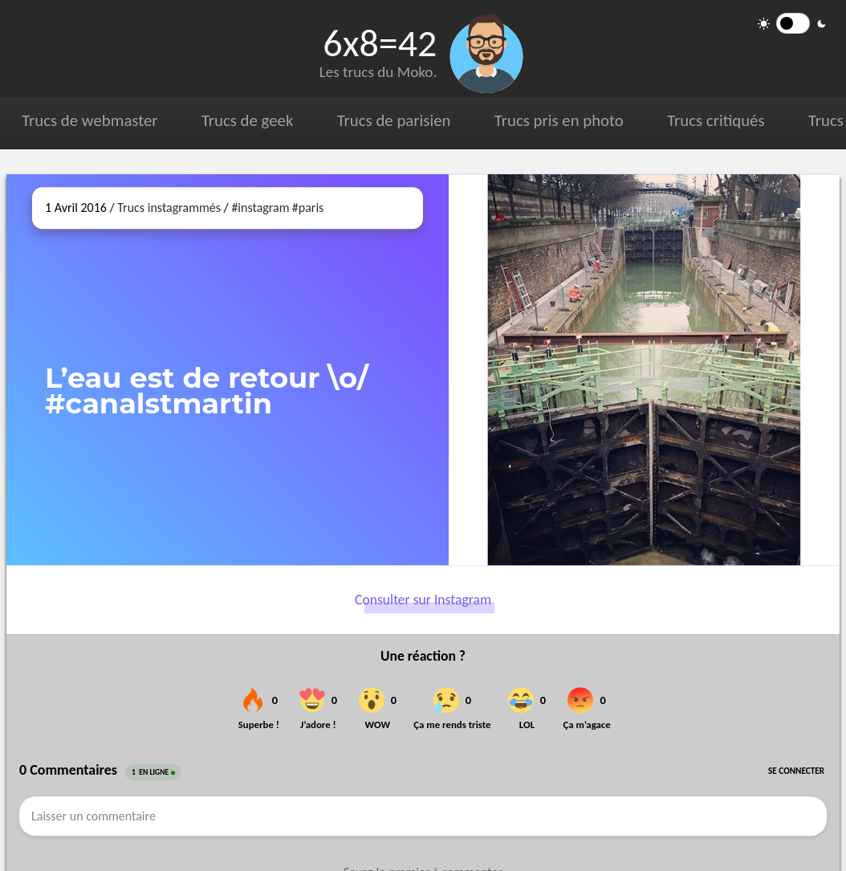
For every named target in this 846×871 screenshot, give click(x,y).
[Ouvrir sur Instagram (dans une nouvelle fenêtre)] (644, 369)
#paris (308, 207)
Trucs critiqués (714, 120)
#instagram (260, 207)
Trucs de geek (247, 120)
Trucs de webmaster (89, 120)
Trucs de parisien (393, 120)
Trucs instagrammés (169, 207)
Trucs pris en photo (558, 120)
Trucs (825, 120)
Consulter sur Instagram (423, 599)
